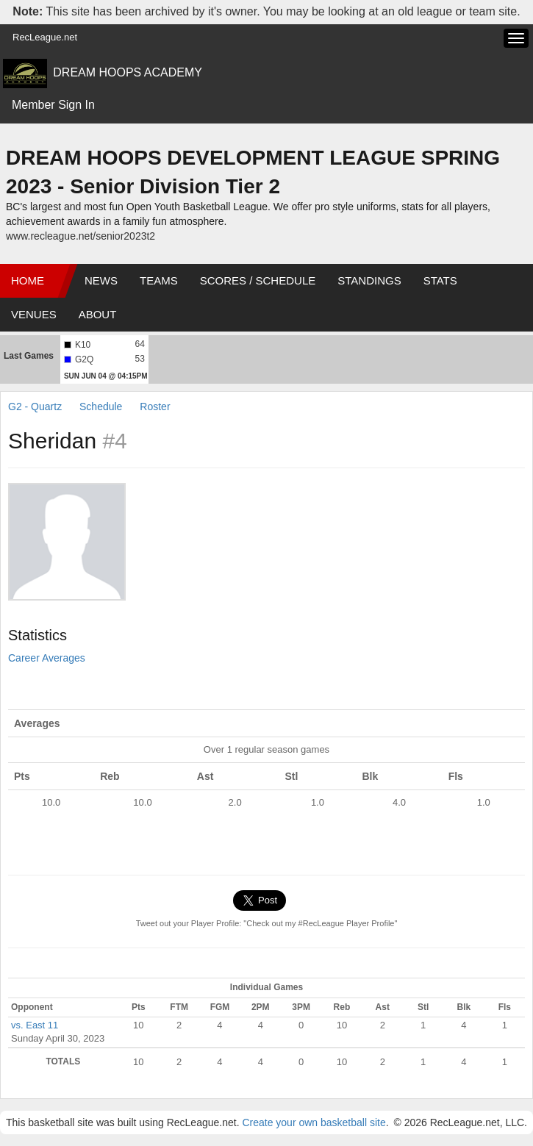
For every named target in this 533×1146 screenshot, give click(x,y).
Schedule (100, 406)
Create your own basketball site (313, 1122)
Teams (159, 280)
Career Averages (46, 658)
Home (27, 280)
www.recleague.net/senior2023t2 (80, 236)
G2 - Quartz (35, 406)
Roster (155, 406)
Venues (34, 314)
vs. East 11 (34, 1025)
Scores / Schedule (258, 280)
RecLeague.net (44, 37)
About (98, 314)
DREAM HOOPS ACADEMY (127, 72)
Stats (440, 280)
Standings (369, 280)
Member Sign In (53, 105)
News (101, 280)
